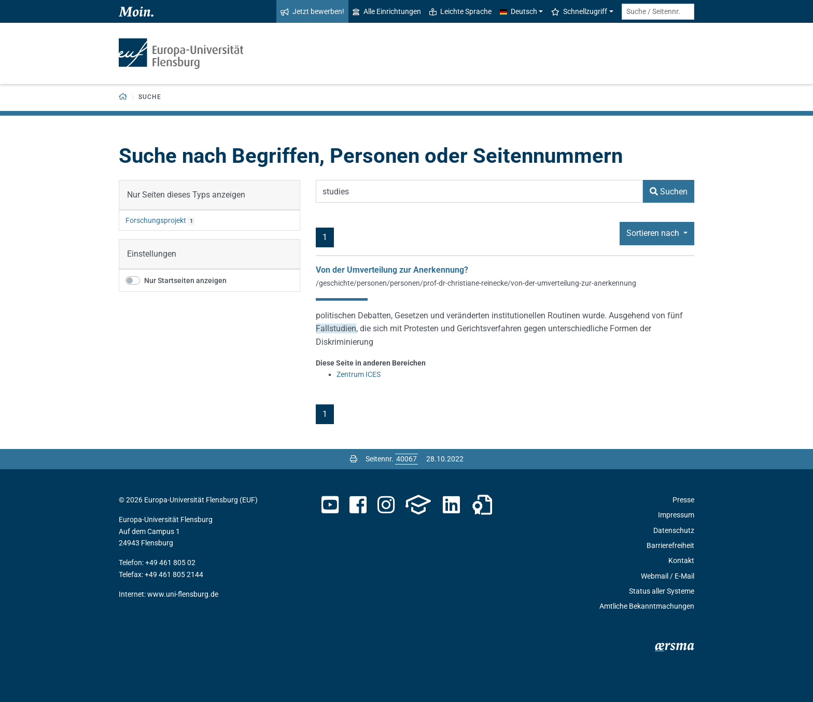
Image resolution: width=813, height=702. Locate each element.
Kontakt (681, 560)
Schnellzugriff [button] (579, 11)
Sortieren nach (653, 233)
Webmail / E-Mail (667, 576)
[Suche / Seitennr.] (658, 12)
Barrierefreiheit (670, 545)
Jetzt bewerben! (312, 11)
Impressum (676, 515)
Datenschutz (673, 530)
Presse (683, 500)
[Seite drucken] (353, 459)
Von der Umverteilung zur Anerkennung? (392, 270)
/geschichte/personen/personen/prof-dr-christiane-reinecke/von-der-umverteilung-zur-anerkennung (476, 283)
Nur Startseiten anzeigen (185, 280)
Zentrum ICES (359, 374)
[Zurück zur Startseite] (123, 97)
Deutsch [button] (518, 11)
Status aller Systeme (661, 591)
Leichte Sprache (460, 11)
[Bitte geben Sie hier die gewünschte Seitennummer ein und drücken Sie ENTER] (406, 459)
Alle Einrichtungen (387, 11)
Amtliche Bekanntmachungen (646, 606)
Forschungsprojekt (155, 220)
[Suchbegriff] (479, 191)
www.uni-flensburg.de (182, 594)
